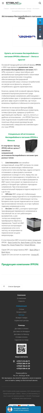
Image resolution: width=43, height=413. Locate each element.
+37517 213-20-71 (23, 361)
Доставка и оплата (21, 328)
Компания (21, 295)
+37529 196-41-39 (23, 366)
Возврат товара (21, 318)
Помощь (21, 325)
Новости (21, 301)
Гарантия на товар (21, 340)
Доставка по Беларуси (21, 331)
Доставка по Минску (21, 334)
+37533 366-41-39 (23, 363)
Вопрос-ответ (21, 312)
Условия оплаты (21, 337)
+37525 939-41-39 (23, 368)
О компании (21, 298)
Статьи (21, 309)
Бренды (21, 315)
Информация (21, 306)
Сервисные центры (21, 320)
